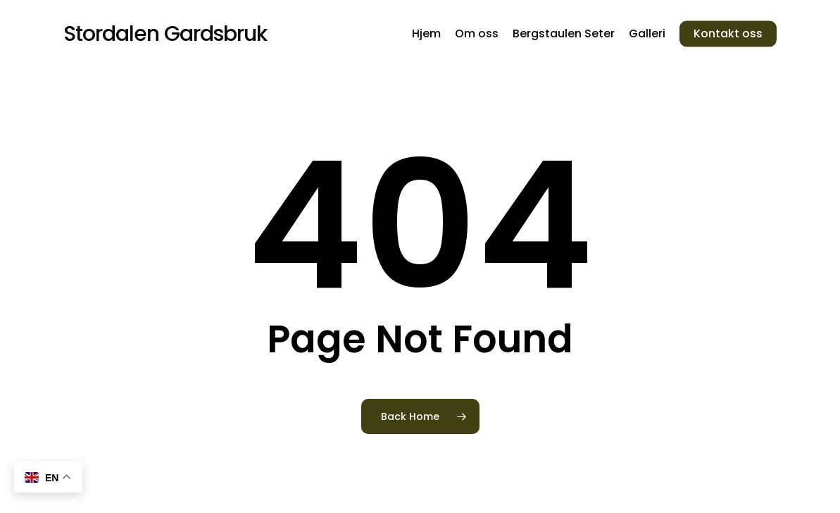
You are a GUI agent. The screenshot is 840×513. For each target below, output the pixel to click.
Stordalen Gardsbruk (165, 34)
